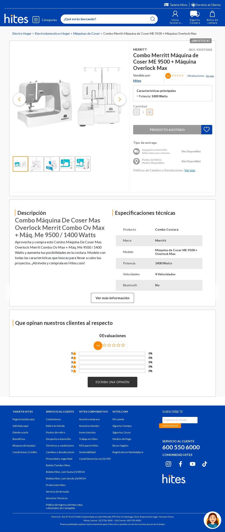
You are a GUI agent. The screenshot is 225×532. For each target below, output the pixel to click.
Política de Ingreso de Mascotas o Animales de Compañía (64, 506)
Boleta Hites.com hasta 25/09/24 (65, 471)
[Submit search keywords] (153, 19)
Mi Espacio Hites (88, 445)
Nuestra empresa (89, 419)
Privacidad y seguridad (59, 458)
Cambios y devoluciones (60, 452)
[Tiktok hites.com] (204, 463)
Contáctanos (53, 419)
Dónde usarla (20, 432)
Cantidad (140, 106)
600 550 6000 (181, 447)
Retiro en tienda (55, 425)
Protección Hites (56, 485)
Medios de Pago (121, 439)
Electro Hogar (22, 33)
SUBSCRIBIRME (170, 425)
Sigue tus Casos (121, 432)
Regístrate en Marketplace (127, 452)
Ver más (210, 76)
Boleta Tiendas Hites (58, 465)
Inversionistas (87, 432)
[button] (175, 17)
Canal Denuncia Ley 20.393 (95, 458)
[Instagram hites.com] (168, 463)
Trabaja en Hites (88, 439)
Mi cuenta (118, 419)
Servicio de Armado (57, 491)
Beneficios (19, 439)
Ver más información (112, 298)
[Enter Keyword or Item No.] (109, 19)
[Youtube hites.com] (192, 463)
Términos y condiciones (60, 445)
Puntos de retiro (55, 432)
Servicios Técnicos (57, 498)
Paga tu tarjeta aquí (23, 419)
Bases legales (120, 445)
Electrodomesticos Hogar (53, 33)
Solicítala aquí (20, 425)
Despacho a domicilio (58, 439)
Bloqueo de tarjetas (24, 445)
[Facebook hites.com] (180, 463)
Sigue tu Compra (122, 425)
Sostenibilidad (87, 452)
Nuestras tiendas (89, 425)
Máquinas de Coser (86, 33)
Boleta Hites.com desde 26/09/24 (66, 478)
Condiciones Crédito (25, 452)
